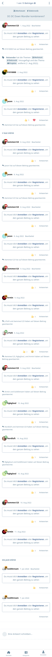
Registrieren (38, 33)
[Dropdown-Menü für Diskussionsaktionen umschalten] (49, 3)
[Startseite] (8, 653)
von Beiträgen (26, 3)
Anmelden (22, 33)
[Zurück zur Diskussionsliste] (3, 3)
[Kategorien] (26, 653)
